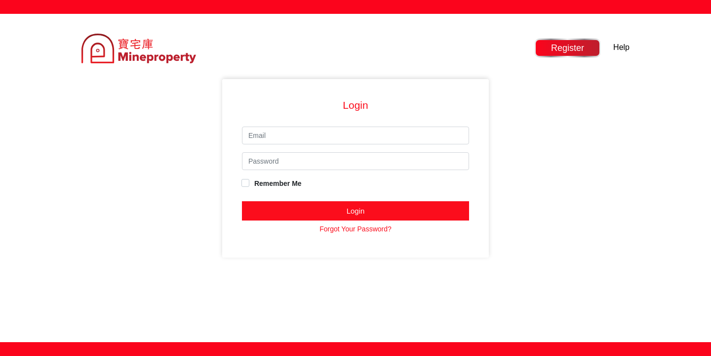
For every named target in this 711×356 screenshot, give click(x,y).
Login (356, 211)
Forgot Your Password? (355, 229)
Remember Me (272, 183)
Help (621, 47)
